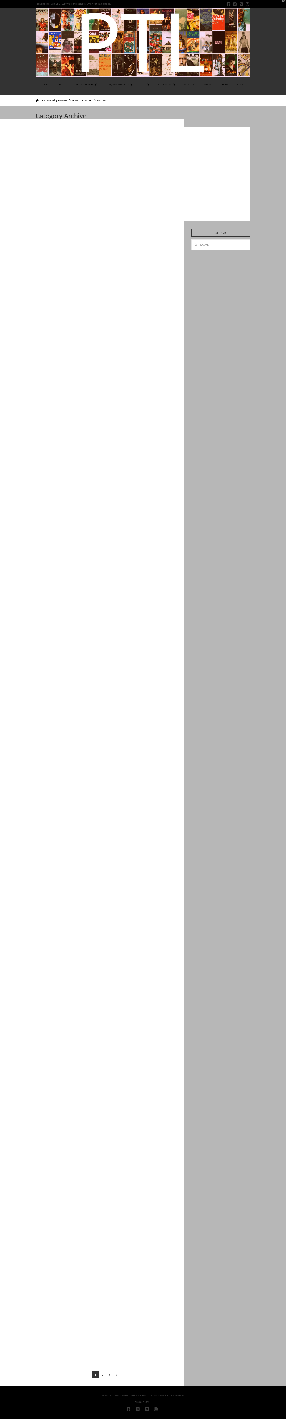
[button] (282, 4)
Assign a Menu (143, 1402)
